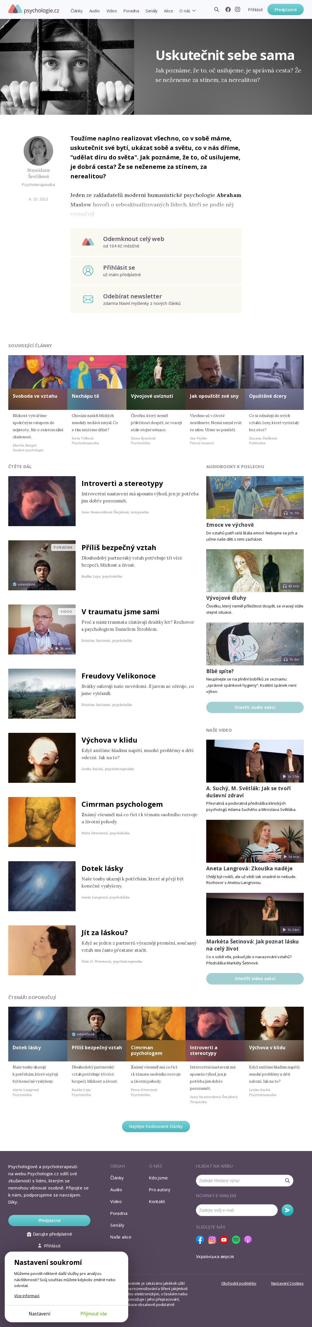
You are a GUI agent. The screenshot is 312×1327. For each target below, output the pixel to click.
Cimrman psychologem (122, 804)
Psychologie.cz (33, 9)
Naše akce (120, 1237)
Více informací (26, 1295)
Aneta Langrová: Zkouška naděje (249, 868)
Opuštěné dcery (267, 396)
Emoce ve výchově (230, 524)
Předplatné (285, 9)
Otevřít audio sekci (255, 707)
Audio (94, 11)
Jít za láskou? (105, 932)
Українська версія (215, 1256)
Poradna (131, 11)
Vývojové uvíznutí (152, 396)
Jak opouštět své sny (214, 396)
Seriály (151, 11)
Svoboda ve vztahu (35, 396)
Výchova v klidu (109, 740)
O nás (184, 11)
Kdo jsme (158, 1178)
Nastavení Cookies (287, 1283)
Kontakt (157, 1201)
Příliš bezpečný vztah (119, 547)
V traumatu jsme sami (121, 611)
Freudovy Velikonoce (119, 676)
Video (111, 11)
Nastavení (39, 1313)
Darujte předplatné (49, 1234)
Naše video (219, 730)
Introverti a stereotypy (122, 483)
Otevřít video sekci (255, 978)
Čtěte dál (20, 466)
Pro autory (159, 1189)
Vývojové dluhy (226, 597)
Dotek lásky (102, 868)
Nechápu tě (85, 396)
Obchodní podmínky (238, 1283)
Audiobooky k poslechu (235, 466)
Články (77, 11)
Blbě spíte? (220, 671)
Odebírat (287, 1210)
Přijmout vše (93, 1313)
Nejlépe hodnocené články (156, 1126)
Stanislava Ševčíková (38, 173)
